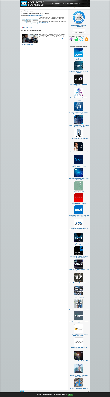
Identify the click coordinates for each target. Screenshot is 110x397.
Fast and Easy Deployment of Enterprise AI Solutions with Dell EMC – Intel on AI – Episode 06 (78, 230)
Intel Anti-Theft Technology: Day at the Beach (31, 30)
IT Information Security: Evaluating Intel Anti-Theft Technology (35, 13)
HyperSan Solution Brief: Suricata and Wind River (79, 309)
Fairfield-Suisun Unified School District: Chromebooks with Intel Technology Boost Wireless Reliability (79, 375)
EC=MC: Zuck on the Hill (79, 191)
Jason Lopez (30, 32)
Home (21, 8)
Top (88, 391)
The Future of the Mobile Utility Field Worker (79, 388)
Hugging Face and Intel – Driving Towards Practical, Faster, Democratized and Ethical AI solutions (79, 99)
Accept (70, 394)
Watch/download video (27, 44)
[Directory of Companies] (79, 30)
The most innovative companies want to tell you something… (65, 3)
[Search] (82, 8)
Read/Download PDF (27, 27)
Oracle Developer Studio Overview (79, 203)
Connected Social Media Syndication (35, 15)
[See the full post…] (43, 22)
